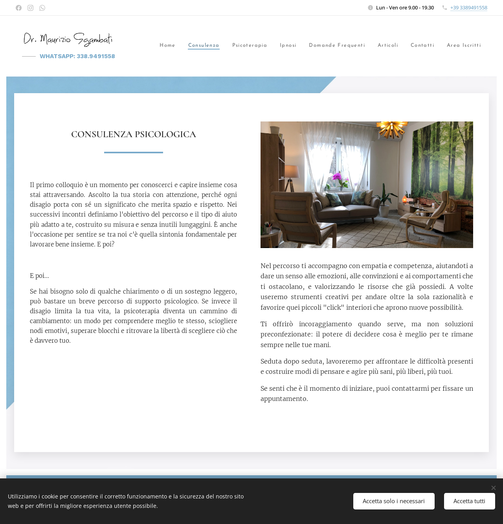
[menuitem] (163, 46)
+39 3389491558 (468, 7)
